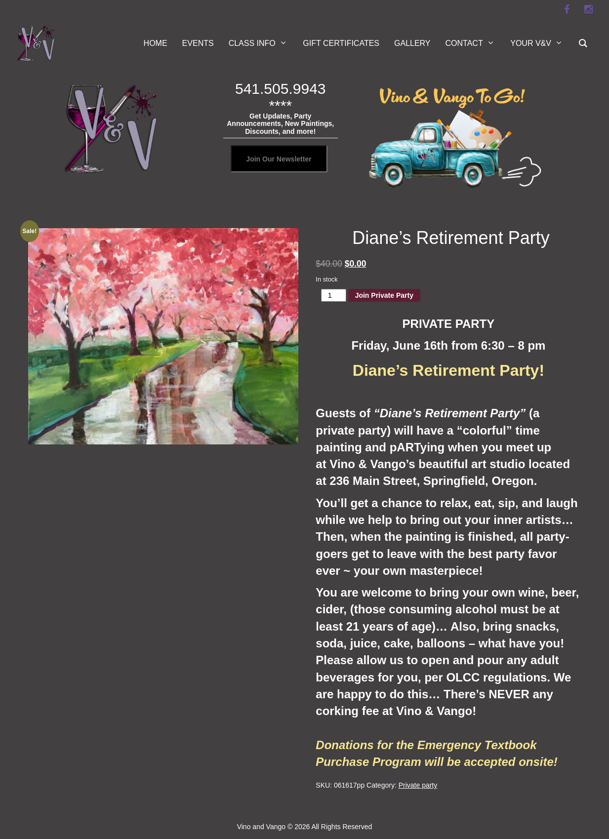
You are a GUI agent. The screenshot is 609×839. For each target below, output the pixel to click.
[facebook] (567, 9)
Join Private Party (384, 295)
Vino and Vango (261, 827)
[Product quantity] (333, 295)
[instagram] (589, 9)
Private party (418, 785)
